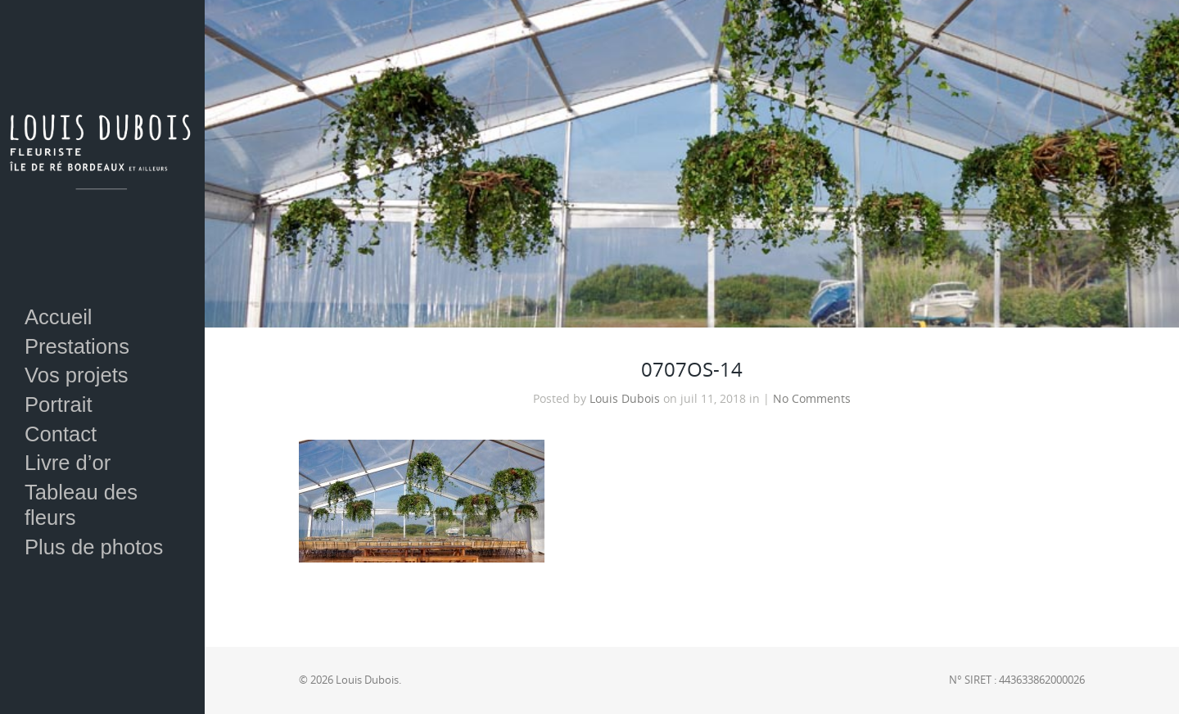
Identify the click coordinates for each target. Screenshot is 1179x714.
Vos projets (77, 375)
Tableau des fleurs (81, 505)
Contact (61, 434)
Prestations (77, 346)
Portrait (59, 404)
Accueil (59, 316)
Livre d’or (68, 462)
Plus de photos (94, 547)
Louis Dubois (625, 398)
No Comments (812, 398)
